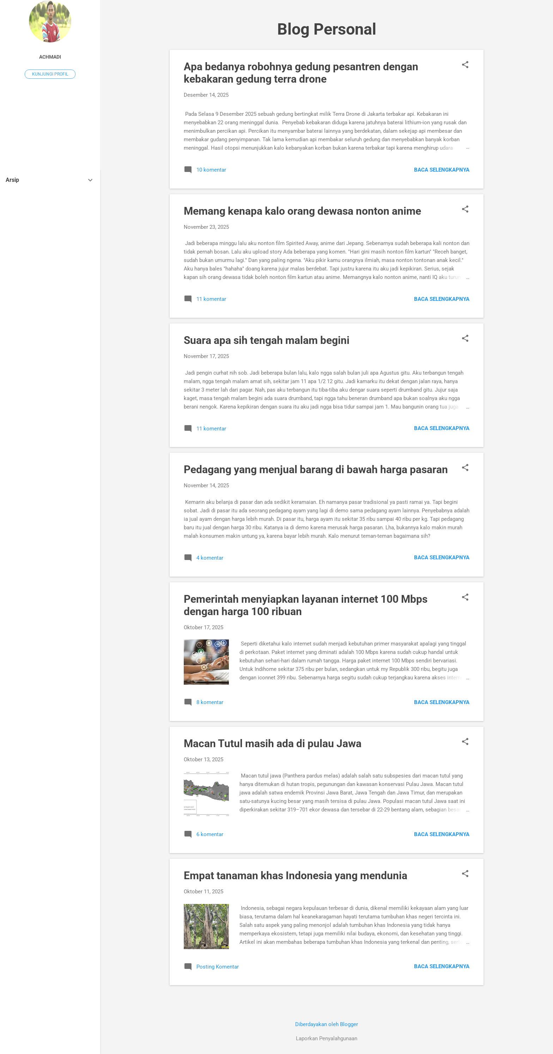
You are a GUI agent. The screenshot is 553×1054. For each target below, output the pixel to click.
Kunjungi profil (50, 74)
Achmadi (50, 57)
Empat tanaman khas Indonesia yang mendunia (295, 875)
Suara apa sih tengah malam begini (267, 340)
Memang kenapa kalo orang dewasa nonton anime (302, 211)
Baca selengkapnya (441, 170)
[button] (465, 65)
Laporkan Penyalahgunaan (326, 1038)
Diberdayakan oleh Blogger (326, 1024)
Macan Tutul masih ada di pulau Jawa (272, 743)
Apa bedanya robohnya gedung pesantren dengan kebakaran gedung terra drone (301, 72)
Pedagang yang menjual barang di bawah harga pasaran (316, 469)
